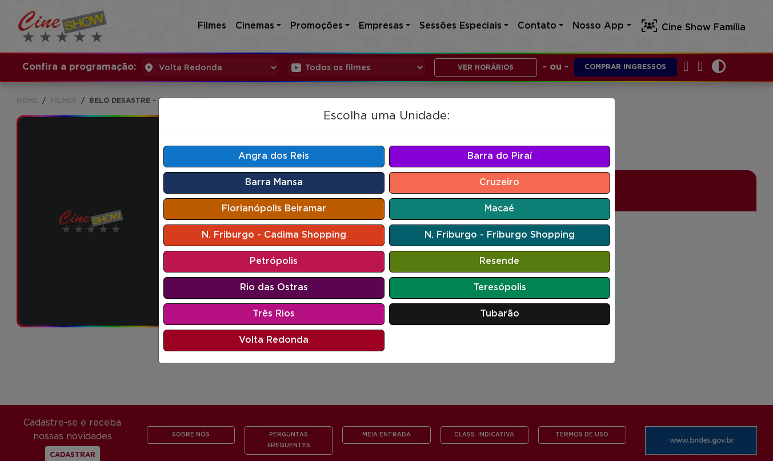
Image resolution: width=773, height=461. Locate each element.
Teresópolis (499, 287)
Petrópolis (274, 261)
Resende (499, 261)
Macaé (499, 209)
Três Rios (274, 314)
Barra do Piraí (499, 156)
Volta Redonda (274, 340)
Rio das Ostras (274, 287)
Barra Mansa (274, 182)
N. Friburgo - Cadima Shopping (274, 235)
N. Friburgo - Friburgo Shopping (499, 235)
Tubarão (499, 314)
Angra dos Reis (273, 156)
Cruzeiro (499, 182)
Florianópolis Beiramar (274, 209)
